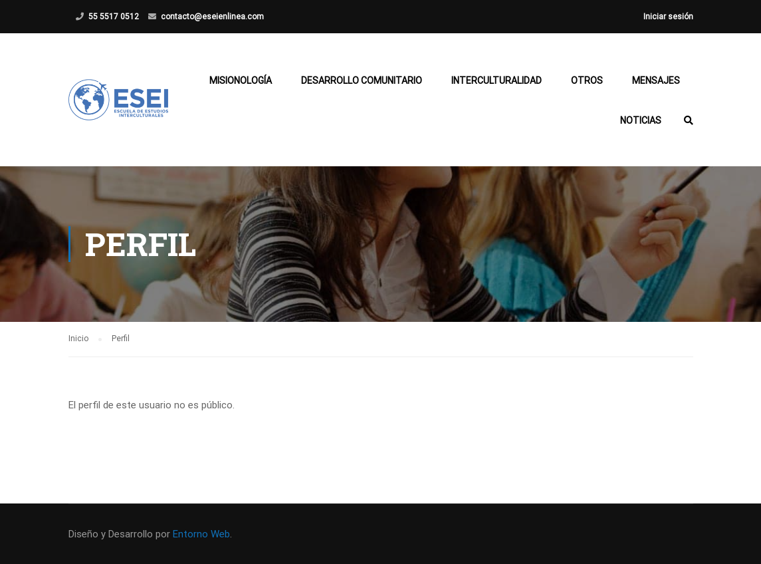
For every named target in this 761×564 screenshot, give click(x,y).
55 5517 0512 (113, 16)
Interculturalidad (496, 80)
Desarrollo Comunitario (361, 80)
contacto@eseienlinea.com (212, 16)
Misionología (240, 80)
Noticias (640, 120)
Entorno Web (201, 534)
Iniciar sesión (668, 16)
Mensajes (656, 80)
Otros (587, 80)
